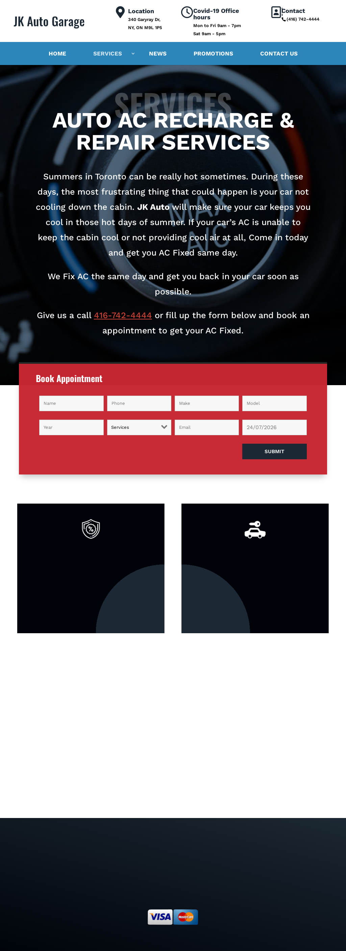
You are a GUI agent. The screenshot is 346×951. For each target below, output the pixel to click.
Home (57, 53)
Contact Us (279, 53)
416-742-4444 (123, 315)
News (158, 53)
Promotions (213, 53)
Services (107, 53)
